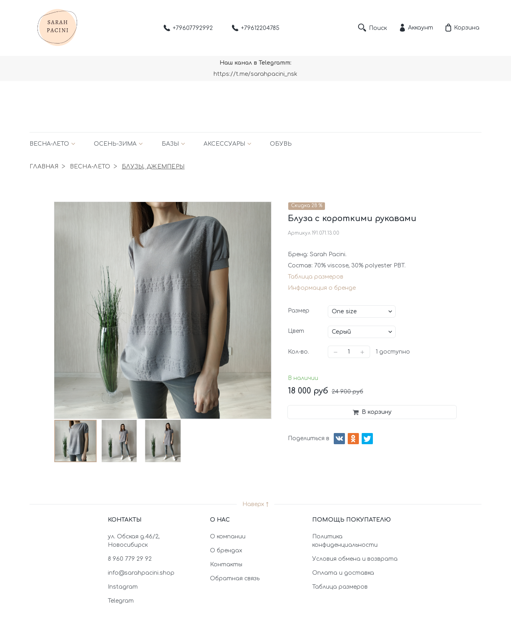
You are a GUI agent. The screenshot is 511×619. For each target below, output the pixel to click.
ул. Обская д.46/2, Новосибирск (134, 541)
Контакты (226, 565)
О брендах (226, 551)
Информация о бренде (322, 288)
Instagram (123, 587)
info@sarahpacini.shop (141, 573)
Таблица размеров (315, 277)
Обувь (281, 144)
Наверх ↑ (255, 504)
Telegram (121, 601)
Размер (298, 311)
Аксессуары (224, 144)
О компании (228, 537)
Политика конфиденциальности (345, 541)
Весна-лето (49, 144)
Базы (170, 144)
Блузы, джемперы (153, 167)
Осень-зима (115, 144)
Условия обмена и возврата (355, 559)
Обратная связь (234, 578)
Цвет (296, 331)
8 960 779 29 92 (130, 559)
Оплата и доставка (343, 573)
